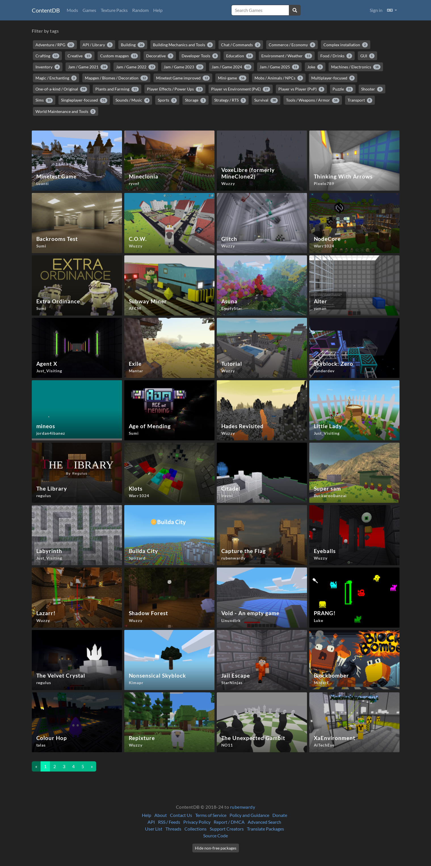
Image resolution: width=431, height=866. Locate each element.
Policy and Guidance (249, 815)
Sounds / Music (132, 100)
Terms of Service (210, 815)
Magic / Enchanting (56, 78)
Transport (360, 100)
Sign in (376, 10)
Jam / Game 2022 (136, 67)
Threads (173, 828)
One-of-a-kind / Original (61, 89)
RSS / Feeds (169, 822)
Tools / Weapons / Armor (312, 100)
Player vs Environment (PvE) (240, 89)
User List (153, 828)
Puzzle (343, 89)
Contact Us (181, 815)
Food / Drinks (336, 55)
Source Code (215, 835)
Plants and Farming (117, 89)
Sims (44, 100)
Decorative (159, 55)
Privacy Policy (197, 822)
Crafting (47, 55)
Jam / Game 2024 (231, 67)
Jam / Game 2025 (279, 67)
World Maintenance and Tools (65, 111)
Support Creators (227, 828)
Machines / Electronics (355, 67)
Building (133, 44)
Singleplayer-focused (84, 100)
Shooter (372, 89)
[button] (392, 10)
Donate (279, 815)
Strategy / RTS (230, 100)
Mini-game (232, 78)
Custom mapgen (119, 55)
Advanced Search (264, 822)
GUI (367, 55)
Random (140, 10)
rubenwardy (242, 807)
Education (239, 55)
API (151, 822)
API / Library (98, 44)
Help (158, 10)
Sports (167, 100)
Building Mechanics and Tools (183, 44)
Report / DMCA (229, 822)
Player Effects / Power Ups (175, 89)
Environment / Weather (286, 55)
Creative (80, 55)
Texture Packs (114, 10)
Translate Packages (265, 828)
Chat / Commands (240, 44)
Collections (195, 828)
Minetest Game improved (183, 78)
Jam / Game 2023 (183, 67)
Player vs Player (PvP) (301, 89)
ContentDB (46, 10)
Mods (72, 10)
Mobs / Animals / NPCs (279, 78)
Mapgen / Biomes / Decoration (116, 78)
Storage (195, 100)
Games (89, 10)
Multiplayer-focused (333, 78)
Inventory (47, 67)
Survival (266, 100)
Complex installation (345, 44)
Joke (315, 67)
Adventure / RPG (55, 44)
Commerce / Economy (292, 44)
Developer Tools (200, 55)
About (160, 815)
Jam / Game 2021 (88, 67)
